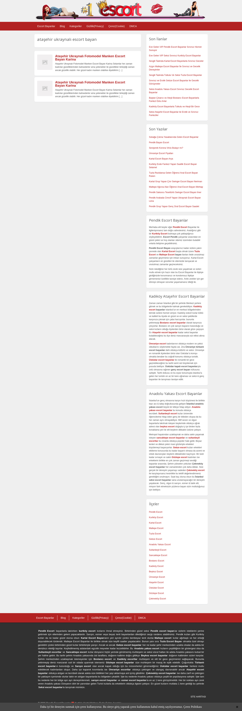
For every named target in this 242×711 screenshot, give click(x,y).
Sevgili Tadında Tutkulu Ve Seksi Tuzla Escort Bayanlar (175, 75)
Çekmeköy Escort (157, 598)
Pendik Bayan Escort (159, 142)
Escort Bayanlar (46, 26)
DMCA (133, 26)
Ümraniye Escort (157, 577)
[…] (120, 70)
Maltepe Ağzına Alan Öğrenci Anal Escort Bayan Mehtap (176, 187)
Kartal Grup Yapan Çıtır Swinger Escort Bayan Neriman (175, 181)
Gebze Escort (155, 539)
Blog (62, 26)
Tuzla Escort (155, 533)
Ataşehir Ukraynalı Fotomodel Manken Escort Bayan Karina (90, 57)
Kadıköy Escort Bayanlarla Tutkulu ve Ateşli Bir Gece (174, 106)
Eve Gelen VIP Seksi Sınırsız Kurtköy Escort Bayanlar (175, 55)
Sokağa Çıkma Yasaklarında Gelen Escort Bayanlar (174, 137)
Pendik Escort (155, 512)
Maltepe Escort (167, 254)
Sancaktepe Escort (158, 555)
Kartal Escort (155, 523)
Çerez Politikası (193, 706)
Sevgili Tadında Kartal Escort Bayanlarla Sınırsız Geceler (176, 61)
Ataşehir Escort (156, 582)
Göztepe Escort (156, 593)
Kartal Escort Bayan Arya (161, 158)
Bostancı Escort (156, 560)
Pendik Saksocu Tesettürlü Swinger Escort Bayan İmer (175, 192)
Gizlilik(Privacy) (95, 26)
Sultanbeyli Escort (157, 550)
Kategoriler (75, 26)
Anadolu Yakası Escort (160, 544)
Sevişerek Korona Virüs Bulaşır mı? (166, 148)
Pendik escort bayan (162, 631)
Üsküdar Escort (156, 588)
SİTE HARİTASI (198, 696)
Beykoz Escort (156, 571)
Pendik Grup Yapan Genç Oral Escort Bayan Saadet (174, 206)
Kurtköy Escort (156, 517)
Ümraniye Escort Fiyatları (161, 153)
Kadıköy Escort (156, 566)
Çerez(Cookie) (116, 26)
